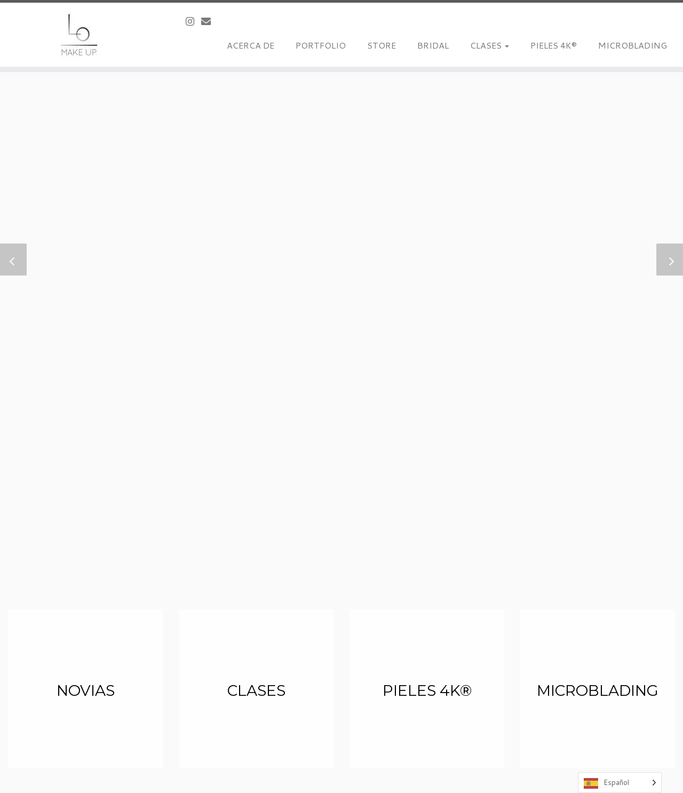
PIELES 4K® (553, 45)
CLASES (489, 45)
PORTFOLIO (321, 45)
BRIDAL (433, 45)
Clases (256, 690)
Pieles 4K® (427, 690)
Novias (86, 690)
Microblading (597, 690)
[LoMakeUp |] (78, 34)
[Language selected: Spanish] (620, 782)
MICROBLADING (632, 45)
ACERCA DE (250, 45)
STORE (381, 45)
